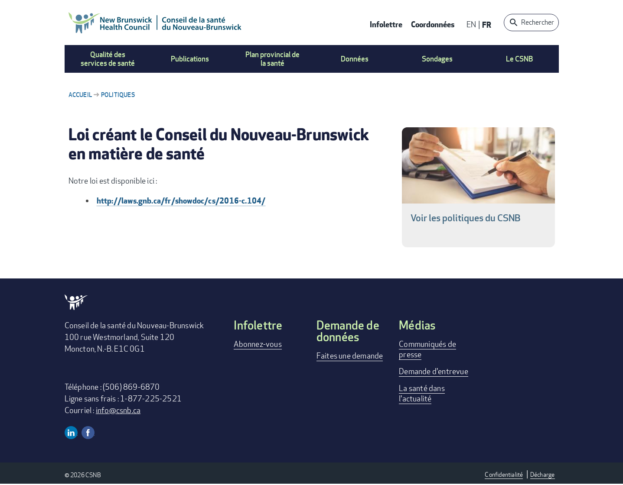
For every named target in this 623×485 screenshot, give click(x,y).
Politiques (118, 95)
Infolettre (386, 24)
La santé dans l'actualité (422, 393)
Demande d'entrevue (433, 371)
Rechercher (537, 22)
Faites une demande (349, 355)
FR (486, 24)
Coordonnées (432, 24)
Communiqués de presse (427, 349)
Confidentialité (504, 474)
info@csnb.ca (118, 410)
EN (471, 24)
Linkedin (71, 432)
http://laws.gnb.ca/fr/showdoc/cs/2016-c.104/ (181, 200)
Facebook (88, 432)
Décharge (542, 474)
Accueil (80, 95)
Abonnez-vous (257, 344)
